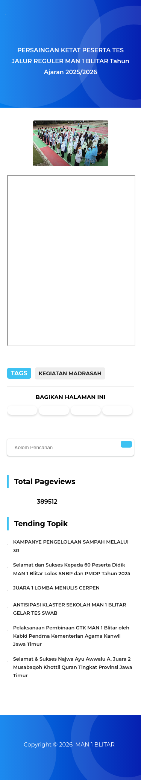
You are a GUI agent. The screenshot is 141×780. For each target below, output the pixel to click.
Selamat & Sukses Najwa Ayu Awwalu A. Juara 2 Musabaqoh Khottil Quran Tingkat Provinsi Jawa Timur (72, 667)
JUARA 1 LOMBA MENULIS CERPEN (56, 588)
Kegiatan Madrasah (70, 373)
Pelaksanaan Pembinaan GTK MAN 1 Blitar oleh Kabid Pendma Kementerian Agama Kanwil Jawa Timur (71, 636)
